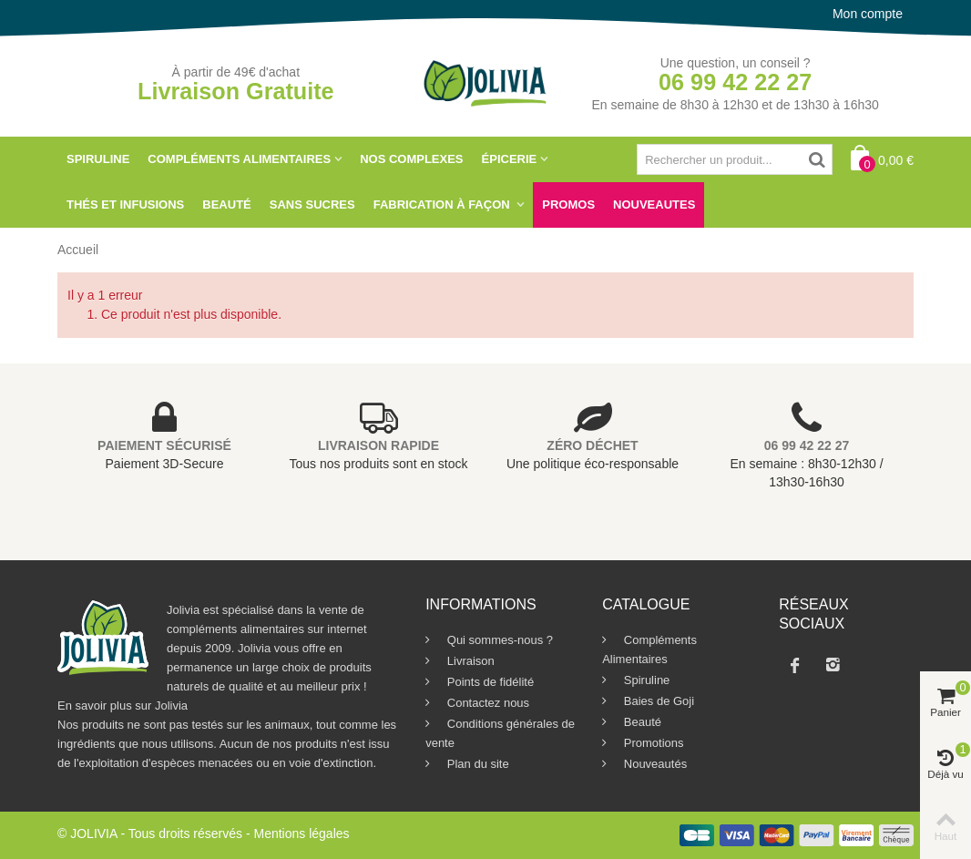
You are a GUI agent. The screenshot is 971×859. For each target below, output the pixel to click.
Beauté (226, 204)
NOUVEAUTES (654, 204)
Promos (568, 204)
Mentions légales (301, 833)
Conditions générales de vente (500, 733)
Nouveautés (653, 764)
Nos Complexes (411, 159)
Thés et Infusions (125, 204)
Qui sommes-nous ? (498, 640)
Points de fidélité (489, 682)
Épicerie (509, 159)
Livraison (469, 661)
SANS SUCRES (312, 204)
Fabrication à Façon (443, 204)
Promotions (651, 743)
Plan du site (476, 764)
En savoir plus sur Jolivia (122, 705)
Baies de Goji (657, 701)
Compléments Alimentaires (239, 159)
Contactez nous (486, 703)
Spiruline (97, 159)
